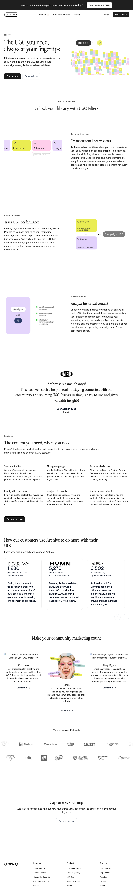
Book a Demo (121, 14)
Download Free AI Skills (99, 5)
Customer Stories (61, 14)
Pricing (77, 14)
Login (106, 14)
